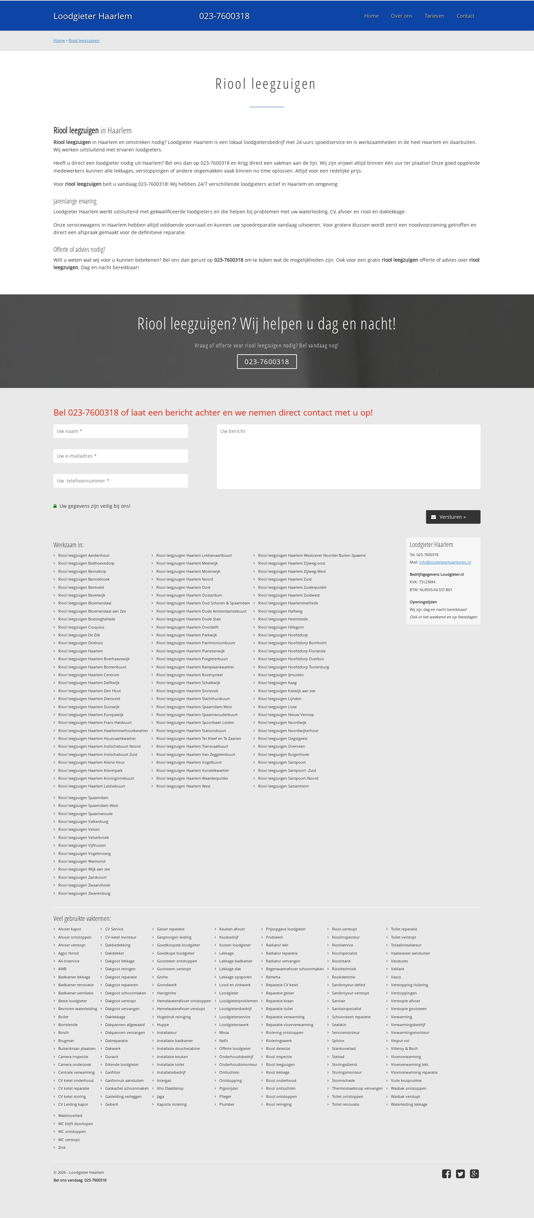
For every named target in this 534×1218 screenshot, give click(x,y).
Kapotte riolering (172, 1104)
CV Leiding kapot (73, 1104)
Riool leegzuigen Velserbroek (83, 837)
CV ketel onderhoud (76, 1080)
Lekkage (226, 953)
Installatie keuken (172, 1056)
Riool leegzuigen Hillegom (281, 627)
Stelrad (338, 1056)
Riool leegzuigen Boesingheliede (86, 618)
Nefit (223, 1040)
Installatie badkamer (175, 1040)
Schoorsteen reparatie (351, 1016)
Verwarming (401, 1016)
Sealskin (339, 1024)
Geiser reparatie (171, 928)
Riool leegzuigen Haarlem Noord (184, 579)
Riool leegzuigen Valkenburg (83, 821)
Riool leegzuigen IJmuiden (281, 674)
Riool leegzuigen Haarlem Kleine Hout (91, 762)
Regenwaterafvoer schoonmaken (295, 968)
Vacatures (399, 960)
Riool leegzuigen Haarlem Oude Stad (188, 618)
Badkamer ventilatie (75, 992)
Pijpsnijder (228, 1088)
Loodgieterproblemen (238, 1000)
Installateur (167, 1032)
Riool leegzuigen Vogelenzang (84, 853)
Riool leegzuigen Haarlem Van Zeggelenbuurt (195, 754)
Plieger (225, 1096)
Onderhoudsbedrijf (236, 1056)
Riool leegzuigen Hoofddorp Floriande (292, 650)
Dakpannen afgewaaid (125, 1024)
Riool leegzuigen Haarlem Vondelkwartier (192, 770)
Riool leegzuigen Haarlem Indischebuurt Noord (99, 746)
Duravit (111, 1056)
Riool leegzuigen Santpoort (282, 762)
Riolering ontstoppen (284, 1032)
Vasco (396, 976)
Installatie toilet (170, 1064)
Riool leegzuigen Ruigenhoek (283, 754)
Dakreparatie (116, 1040)
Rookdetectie (343, 976)
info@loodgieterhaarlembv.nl (445, 562)
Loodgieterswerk (234, 1024)
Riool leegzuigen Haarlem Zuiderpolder (292, 587)
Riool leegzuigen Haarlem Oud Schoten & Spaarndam (203, 602)
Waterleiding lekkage (409, 1104)
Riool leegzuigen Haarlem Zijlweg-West (292, 571)
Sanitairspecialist (346, 1008)
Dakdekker (114, 953)
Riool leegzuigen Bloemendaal (84, 602)
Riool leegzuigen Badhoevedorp (86, 563)
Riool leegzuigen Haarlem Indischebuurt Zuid (97, 754)
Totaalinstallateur (406, 944)
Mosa (224, 1032)
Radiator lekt (277, 944)
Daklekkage (115, 1016)
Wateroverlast (70, 1115)
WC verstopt (69, 1139)
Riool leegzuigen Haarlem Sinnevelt (187, 690)
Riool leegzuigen (83, 40)
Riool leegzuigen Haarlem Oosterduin (189, 595)
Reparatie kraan (280, 1000)
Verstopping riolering (409, 984)
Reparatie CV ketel (282, 984)
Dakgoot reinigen (120, 968)
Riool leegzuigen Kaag (277, 682)
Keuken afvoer (232, 928)
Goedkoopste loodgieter (178, 944)
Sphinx (338, 1040)
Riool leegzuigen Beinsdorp (82, 571)
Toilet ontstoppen (347, 1096)
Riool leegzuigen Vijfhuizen (82, 845)
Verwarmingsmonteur (410, 1032)
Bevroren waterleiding (77, 1008)
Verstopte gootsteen (409, 1008)
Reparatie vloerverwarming (289, 1024)
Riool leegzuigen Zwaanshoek (84, 885)
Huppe (163, 1024)
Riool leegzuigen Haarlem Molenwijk (188, 571)
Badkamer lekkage (74, 976)
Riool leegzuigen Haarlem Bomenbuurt (92, 666)
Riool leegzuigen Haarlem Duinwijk (89, 706)
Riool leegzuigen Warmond (82, 861)
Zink (62, 1147)
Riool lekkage (277, 1072)
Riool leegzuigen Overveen (281, 746)
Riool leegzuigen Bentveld (81, 587)
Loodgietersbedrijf (235, 1008)
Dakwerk (113, 1048)
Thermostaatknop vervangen (357, 1088)
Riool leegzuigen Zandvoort (82, 877)
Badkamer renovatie (76, 984)
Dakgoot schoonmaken (125, 992)
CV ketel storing (72, 1096)
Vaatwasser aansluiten (410, 953)
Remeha (273, 976)
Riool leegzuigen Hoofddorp (283, 634)
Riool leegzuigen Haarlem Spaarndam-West (194, 706)
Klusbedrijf (228, 937)
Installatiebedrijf (171, 1072)
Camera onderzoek (74, 1064)
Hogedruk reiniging (174, 1016)
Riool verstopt (344, 928)
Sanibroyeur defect (348, 984)
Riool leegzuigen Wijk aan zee (84, 869)
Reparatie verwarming (285, 1016)
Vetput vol (400, 1040)
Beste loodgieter (72, 1000)
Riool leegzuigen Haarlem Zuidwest (289, 595)
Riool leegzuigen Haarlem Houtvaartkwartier (97, 738)
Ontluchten (229, 1072)
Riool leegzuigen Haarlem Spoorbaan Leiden (195, 722)
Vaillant (397, 968)
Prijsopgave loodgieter (285, 928)
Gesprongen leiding (174, 937)
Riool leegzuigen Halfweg (280, 611)
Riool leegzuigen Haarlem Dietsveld (89, 698)
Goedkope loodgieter (175, 953)
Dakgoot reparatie (121, 976)
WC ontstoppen (72, 1131)
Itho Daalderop (170, 1088)
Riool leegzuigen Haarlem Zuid (285, 579)
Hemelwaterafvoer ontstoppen (184, 1000)
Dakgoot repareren (121, 984)
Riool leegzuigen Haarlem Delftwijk (89, 682)
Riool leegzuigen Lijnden (279, 698)
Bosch (63, 1032)
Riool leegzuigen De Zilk (79, 634)
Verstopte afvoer (405, 1000)
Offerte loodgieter (235, 1048)
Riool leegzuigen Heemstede (283, 618)
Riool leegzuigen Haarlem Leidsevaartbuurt (194, 555)
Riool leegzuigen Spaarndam (83, 797)
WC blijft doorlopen (75, 1123)
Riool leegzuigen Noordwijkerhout (288, 730)
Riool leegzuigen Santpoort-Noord (288, 778)
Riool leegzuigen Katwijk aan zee (286, 690)
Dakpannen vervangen (125, 1032)
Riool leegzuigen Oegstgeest (283, 738)
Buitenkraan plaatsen (77, 1048)
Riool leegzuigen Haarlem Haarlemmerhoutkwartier (103, 730)
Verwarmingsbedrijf (408, 1024)
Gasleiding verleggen (123, 1096)
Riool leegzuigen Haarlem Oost (183, 587)
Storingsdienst (344, 1064)
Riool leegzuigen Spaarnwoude (85, 813)
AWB (62, 968)
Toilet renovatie (345, 1104)
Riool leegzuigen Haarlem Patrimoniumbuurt (195, 642)
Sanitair (338, 1000)
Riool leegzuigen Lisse (277, 706)
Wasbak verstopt (405, 1096)
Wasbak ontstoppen (408, 1088)
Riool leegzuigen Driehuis (80, 642)
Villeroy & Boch (404, 1048)
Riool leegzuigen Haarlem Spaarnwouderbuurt (197, 714)
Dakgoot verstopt (120, 1000)
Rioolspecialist (344, 953)
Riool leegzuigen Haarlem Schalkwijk (188, 682)
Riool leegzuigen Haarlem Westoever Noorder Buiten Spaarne (312, 555)
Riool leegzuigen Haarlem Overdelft (187, 627)
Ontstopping (230, 1080)
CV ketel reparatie (73, 1088)
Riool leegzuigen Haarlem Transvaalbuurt (192, 746)
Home (59, 40)
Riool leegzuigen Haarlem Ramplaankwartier (195, 666)
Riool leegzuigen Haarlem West (183, 786)
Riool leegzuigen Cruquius (81, 627)
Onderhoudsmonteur (238, 1064)
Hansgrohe (166, 992)
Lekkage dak (230, 968)
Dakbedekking (117, 944)
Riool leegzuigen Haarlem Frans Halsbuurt (95, 722)
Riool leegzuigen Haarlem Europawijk (91, 714)
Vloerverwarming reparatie (414, 1072)
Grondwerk (167, 984)
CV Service (114, 928)
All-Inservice (68, 960)
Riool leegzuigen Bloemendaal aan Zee (92, 611)
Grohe (162, 976)
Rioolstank (341, 960)
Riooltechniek (344, 968)
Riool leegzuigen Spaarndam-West (88, 805)
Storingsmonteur (347, 1072)
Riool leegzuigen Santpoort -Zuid (287, 770)
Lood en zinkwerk (235, 984)
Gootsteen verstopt (174, 968)
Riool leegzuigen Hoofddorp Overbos (291, 658)
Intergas (164, 1080)
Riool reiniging (279, 1104)
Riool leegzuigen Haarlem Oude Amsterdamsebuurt (201, 611)
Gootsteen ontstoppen (177, 960)
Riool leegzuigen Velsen (79, 829)
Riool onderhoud (281, 1080)
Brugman (66, 1040)
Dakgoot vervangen (122, 1008)
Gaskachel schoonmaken (127, 1088)
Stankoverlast (344, 1048)
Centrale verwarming (76, 1072)
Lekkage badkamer (235, 960)
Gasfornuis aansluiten (124, 1080)
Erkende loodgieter (122, 1064)
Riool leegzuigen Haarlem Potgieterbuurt (192, 658)
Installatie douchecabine (178, 1048)
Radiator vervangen (283, 960)
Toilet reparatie (404, 928)
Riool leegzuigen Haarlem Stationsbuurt (191, 730)
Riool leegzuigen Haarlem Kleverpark (90, 770)
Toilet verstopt (403, 937)
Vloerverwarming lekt (409, 1064)
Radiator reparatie (282, 953)
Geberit (111, 1104)
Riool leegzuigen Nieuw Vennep (286, 714)
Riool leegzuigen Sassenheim (283, 786)
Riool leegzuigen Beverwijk (81, 595)
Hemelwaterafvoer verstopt (181, 1008)
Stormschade (343, 1080)
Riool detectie (278, 1048)
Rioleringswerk (279, 1040)
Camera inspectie (73, 1056)
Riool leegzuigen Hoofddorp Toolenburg (293, 666)
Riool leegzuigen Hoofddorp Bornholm (292, 642)
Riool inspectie (279, 1056)
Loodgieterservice (234, 1016)
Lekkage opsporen (235, 976)
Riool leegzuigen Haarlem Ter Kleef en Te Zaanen (198, 738)
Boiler (63, 1016)
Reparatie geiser (280, 992)
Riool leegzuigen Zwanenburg (84, 893)
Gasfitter (112, 1072)
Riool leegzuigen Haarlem (80, 650)
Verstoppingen (404, 992)
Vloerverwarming (406, 1056)
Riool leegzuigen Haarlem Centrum (88, 674)
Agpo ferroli (68, 953)
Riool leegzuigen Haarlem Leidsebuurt (91, 786)
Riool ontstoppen (281, 1096)
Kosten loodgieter (235, 944)
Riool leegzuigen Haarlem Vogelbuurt (189, 762)
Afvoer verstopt (71, 944)
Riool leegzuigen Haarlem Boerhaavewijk (94, 658)
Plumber (226, 1104)
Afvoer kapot (69, 928)
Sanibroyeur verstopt (350, 992)
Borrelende (68, 1024)
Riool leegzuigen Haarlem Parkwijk (186, 634)
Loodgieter (228, 992)
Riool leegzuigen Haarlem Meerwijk (187, 563)
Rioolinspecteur (346, 937)
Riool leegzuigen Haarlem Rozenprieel (189, 674)
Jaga (160, 1096)
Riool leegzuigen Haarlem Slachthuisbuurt (193, 698)
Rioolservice (342, 944)
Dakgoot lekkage (120, 960)
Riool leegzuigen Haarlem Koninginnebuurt (96, 778)
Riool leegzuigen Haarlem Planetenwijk (190, 650)
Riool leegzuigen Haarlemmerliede (288, 602)
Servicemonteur (346, 1032)
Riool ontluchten (281, 1088)
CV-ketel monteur (120, 937)
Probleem (274, 937)
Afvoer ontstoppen (75, 937)
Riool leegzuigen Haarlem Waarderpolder (192, 778)
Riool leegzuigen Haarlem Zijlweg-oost (291, 563)
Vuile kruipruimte (406, 1080)
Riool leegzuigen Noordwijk (282, 722)
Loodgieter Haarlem (92, 15)
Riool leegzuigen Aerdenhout (83, 555)
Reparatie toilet (279, 1008)
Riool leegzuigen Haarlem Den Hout (89, 690)
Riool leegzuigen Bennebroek (84, 579)
